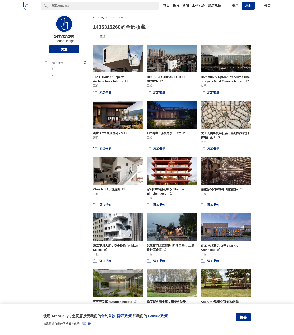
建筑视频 (214, 5)
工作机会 (198, 5)
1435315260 (64, 36)
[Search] (105, 6)
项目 (166, 5)
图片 (176, 5)
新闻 (186, 5)
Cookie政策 (157, 316)
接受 (243, 317)
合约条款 (108, 316)
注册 (248, 5)
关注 (64, 49)
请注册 (86, 323)
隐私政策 (124, 316)
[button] (100, 36)
